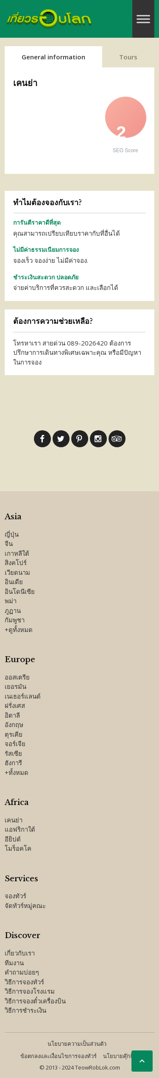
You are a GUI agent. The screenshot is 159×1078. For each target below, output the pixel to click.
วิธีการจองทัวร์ (24, 982)
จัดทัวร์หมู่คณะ (25, 905)
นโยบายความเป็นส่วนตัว (76, 1043)
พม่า (11, 600)
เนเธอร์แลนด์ (23, 696)
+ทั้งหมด (16, 772)
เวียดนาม (17, 572)
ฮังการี (13, 762)
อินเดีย (14, 581)
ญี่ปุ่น (12, 534)
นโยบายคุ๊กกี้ (118, 1056)
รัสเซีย (13, 753)
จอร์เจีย (15, 743)
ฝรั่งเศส (15, 705)
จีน (9, 543)
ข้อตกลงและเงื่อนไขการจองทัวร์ (58, 1056)
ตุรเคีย (13, 734)
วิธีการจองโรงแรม (30, 991)
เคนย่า (13, 820)
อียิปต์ (13, 839)
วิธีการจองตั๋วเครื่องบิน (35, 1001)
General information (53, 57)
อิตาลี (12, 715)
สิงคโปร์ (16, 562)
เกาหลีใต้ (17, 553)
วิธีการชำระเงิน (25, 1010)
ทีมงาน (14, 962)
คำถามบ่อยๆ (22, 972)
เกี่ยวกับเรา (20, 953)
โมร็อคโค (18, 848)
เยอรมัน (15, 686)
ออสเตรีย (17, 677)
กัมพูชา (15, 620)
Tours (128, 57)
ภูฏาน (13, 610)
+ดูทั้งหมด (19, 629)
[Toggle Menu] (143, 19)
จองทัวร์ (15, 895)
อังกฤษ (14, 724)
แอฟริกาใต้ (20, 829)
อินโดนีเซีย (20, 591)
